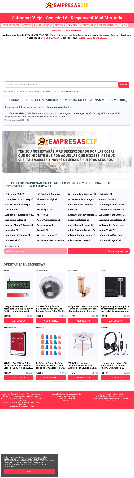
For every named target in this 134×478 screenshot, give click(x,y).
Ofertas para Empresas (66, 396)
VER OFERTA (18, 320)
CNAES (72, 30)
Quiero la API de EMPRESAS (93, 37)
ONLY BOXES (72, 271)
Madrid (61, 91)
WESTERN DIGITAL (10, 327)
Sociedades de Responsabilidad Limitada (36, 91)
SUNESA (104, 271)
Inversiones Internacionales (22, 406)
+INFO (7, 316)
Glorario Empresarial (66, 398)
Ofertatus (66, 400)
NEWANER (104, 327)
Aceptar (30, 471)
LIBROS (79, 30)
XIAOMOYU (40, 327)
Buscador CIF (8, 91)
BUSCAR (123, 85)
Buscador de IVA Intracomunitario (66, 394)
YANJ (70, 327)
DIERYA (6, 271)
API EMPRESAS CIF (60, 30)
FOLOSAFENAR (41, 271)
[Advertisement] (67, 58)
